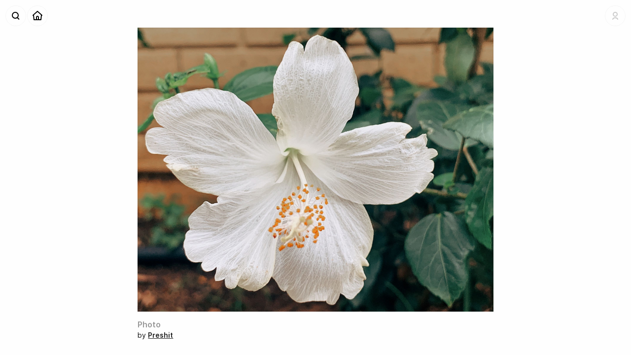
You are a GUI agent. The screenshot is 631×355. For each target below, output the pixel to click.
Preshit (160, 335)
